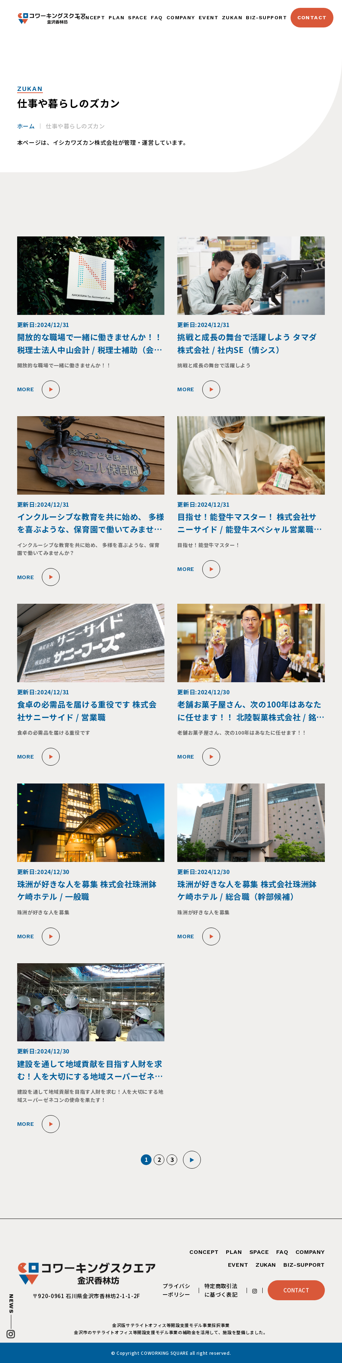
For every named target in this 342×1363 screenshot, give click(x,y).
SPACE (137, 18)
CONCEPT (91, 18)
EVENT (208, 18)
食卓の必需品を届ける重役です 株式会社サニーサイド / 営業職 (87, 710)
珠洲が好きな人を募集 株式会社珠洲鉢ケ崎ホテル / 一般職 (87, 890)
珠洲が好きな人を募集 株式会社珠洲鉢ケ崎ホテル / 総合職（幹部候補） (247, 890)
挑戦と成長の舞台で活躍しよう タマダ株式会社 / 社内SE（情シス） (247, 343)
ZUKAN (232, 18)
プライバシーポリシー (176, 1290)
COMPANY (181, 18)
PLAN (116, 18)
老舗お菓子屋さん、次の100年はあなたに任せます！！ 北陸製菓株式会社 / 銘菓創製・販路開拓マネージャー (250, 710)
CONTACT (312, 18)
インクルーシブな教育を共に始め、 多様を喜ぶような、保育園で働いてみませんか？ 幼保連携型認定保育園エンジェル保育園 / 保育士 (90, 523)
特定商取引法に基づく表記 (221, 1290)
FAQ (157, 18)
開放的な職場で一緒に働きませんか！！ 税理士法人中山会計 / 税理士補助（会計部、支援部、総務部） (90, 343)
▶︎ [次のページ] (192, 1159)
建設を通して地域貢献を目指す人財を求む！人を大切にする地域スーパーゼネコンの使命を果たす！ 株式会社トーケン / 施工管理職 (90, 1070)
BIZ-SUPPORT (266, 18)
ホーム (26, 126)
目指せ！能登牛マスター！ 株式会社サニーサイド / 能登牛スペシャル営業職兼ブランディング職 (249, 523)
